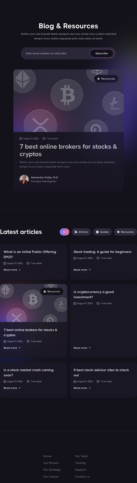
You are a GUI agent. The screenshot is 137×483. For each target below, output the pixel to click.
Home (47, 456)
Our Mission (51, 463)
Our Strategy (52, 469)
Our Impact (51, 476)
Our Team (81, 456)
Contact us (82, 476)
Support (80, 469)
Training (80, 463)
